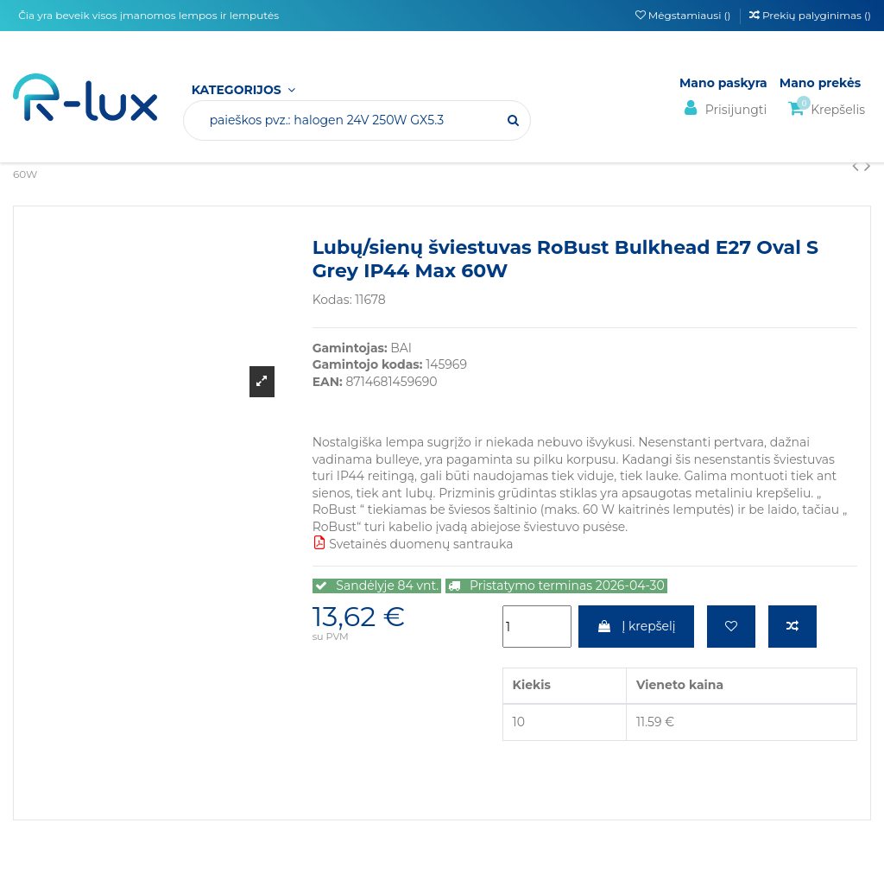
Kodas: (332, 299)
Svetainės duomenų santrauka (413, 544)
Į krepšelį (636, 626)
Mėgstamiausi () (684, 15)
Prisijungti (723, 108)
